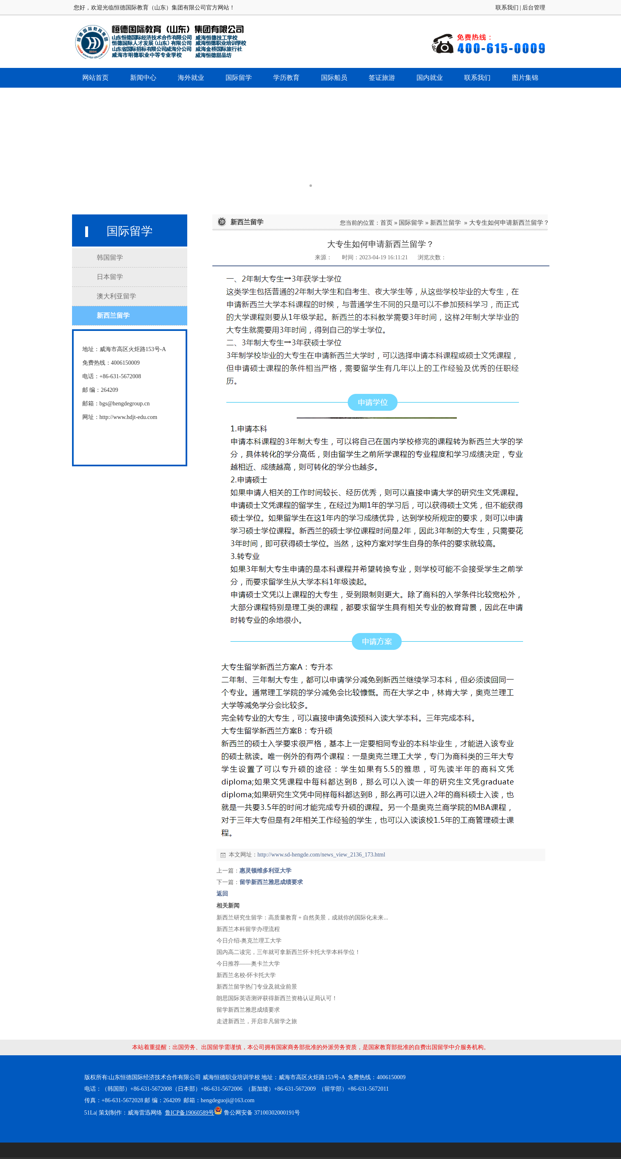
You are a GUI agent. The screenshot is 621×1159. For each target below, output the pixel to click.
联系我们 (507, 8)
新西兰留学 (445, 222)
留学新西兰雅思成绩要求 (271, 882)
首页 (386, 222)
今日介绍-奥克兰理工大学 (249, 941)
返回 (222, 894)
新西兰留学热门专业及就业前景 (256, 987)
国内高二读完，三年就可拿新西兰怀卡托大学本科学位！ (288, 952)
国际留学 (411, 222)
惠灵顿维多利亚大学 (265, 871)
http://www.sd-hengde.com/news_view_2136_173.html (322, 855)
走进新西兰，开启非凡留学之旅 (256, 1021)
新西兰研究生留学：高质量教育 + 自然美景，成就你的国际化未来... (302, 918)
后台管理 (533, 8)
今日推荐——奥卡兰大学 (248, 964)
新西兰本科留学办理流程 (248, 929)
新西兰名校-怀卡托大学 (246, 975)
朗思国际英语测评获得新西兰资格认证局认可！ (276, 998)
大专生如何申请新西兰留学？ (509, 222)
